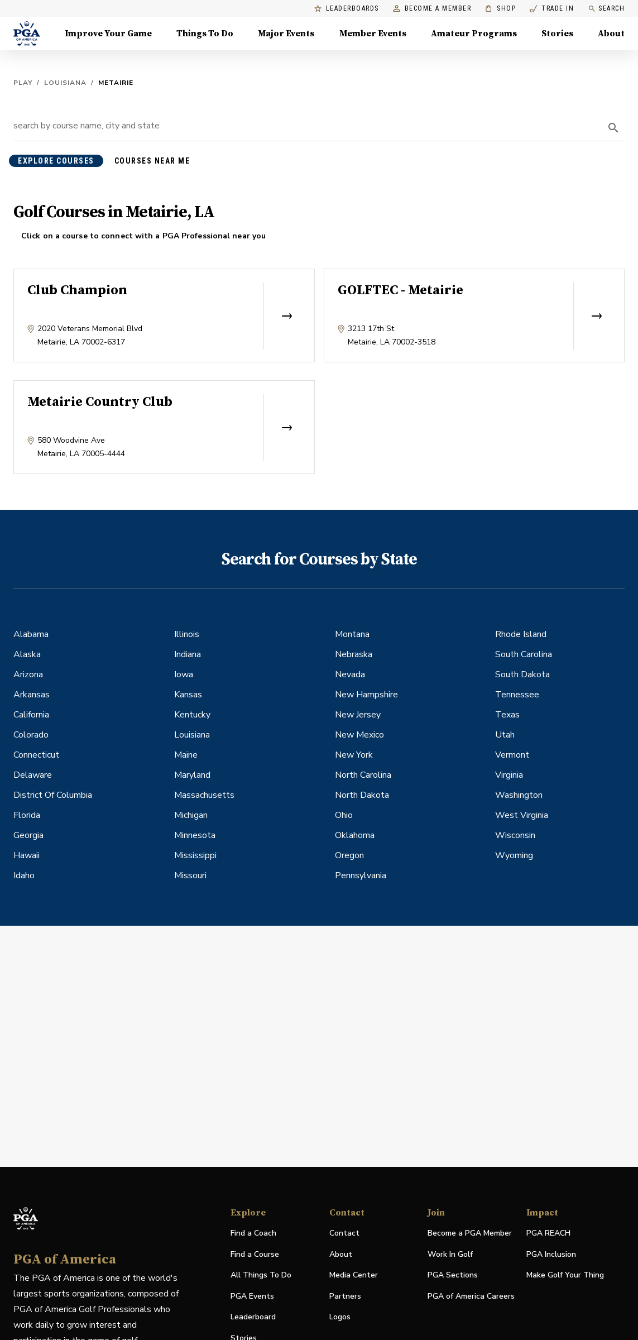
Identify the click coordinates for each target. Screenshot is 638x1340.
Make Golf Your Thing (565, 1275)
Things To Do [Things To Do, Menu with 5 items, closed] (204, 33)
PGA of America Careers (471, 1297)
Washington (519, 795)
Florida (26, 815)
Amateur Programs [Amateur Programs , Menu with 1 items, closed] (474, 33)
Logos (340, 1317)
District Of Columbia (52, 795)
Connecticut (36, 755)
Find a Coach (253, 1233)
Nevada (350, 674)
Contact (344, 1233)
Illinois (186, 634)
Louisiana (65, 82)
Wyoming (514, 855)
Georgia (28, 835)
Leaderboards (346, 8)
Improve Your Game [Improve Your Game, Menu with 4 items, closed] (108, 33)
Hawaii (26, 855)
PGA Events (252, 1296)
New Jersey (358, 715)
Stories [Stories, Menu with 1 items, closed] (557, 33)
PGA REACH (548, 1234)
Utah (505, 735)
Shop (500, 8)
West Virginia (521, 815)
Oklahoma (355, 835)
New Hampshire (366, 694)
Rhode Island (520, 634)
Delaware (32, 775)
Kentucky (192, 715)
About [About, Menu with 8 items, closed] (611, 33)
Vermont (512, 755)
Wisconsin (515, 835)
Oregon (349, 855)
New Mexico (359, 735)
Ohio (344, 815)
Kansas (188, 694)
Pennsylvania (360, 875)
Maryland (192, 775)
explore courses (56, 160)
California (31, 715)
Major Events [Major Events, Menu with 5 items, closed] (286, 33)
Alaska (27, 654)
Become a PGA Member (470, 1233)
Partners (345, 1296)
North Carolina (363, 775)
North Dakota (362, 795)
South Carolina (523, 654)
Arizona (28, 674)
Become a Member (432, 8)
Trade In (552, 8)
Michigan (191, 815)
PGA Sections (453, 1275)
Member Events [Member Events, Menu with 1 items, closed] (372, 33)
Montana (352, 634)
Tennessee (517, 694)
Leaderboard (253, 1317)
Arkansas (31, 694)
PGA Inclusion (551, 1254)
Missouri (190, 875)
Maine (186, 755)
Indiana (187, 654)
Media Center (353, 1275)
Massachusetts (204, 795)
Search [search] (606, 8)
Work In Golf (450, 1254)
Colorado (31, 735)
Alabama (31, 634)
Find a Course (255, 1254)
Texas (507, 715)
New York (354, 755)
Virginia (509, 775)
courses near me (152, 160)
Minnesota (194, 835)
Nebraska (353, 654)
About (340, 1254)
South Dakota (522, 674)
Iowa (183, 674)
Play (22, 82)
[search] (613, 128)
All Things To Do (261, 1275)
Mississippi (195, 855)
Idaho (24, 875)
